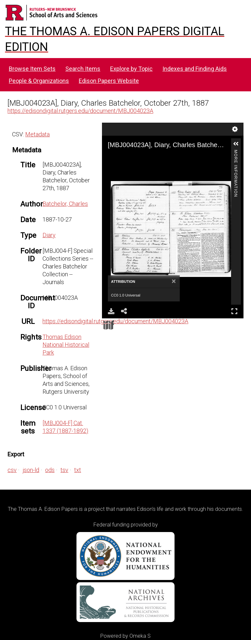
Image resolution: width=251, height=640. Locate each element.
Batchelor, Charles (65, 203)
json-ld (31, 469)
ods (50, 469)
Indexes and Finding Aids (194, 68)
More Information (235, 152)
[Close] (174, 281)
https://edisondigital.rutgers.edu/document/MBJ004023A (80, 110)
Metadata (37, 134)
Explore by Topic (131, 68)
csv (12, 469)
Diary (49, 235)
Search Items (82, 68)
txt (77, 469)
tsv (64, 469)
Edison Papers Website (109, 80)
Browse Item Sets (32, 68)
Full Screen (234, 311)
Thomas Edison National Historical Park (65, 344)
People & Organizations (39, 80)
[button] (236, 144)
